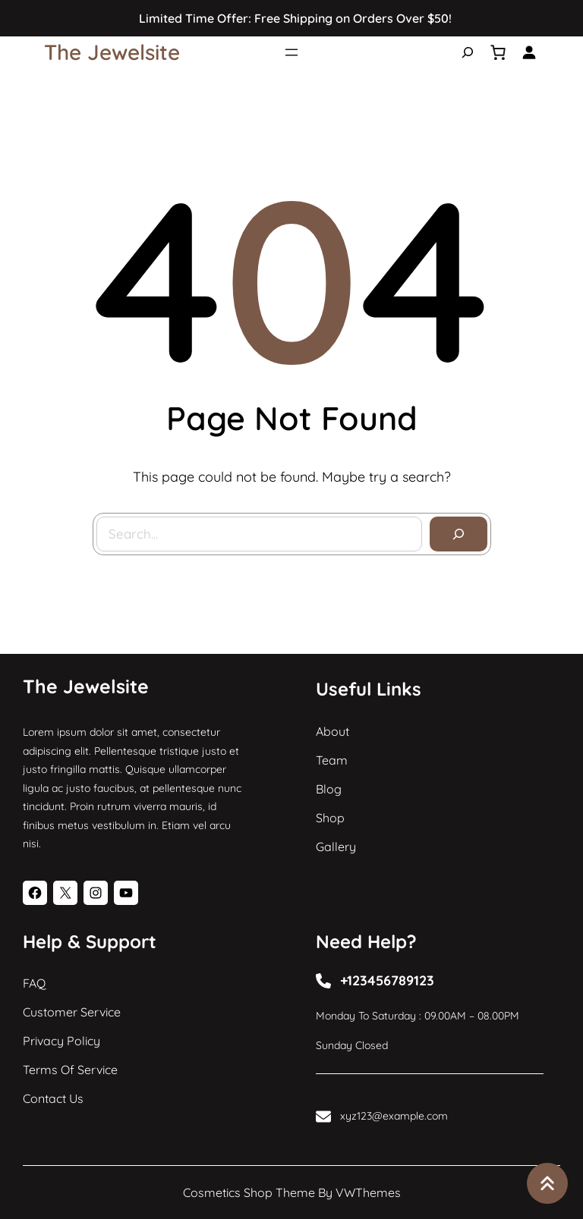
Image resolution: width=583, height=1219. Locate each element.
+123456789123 (387, 980)
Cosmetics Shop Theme (249, 1192)
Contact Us (53, 1098)
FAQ (34, 983)
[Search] (458, 534)
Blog (329, 788)
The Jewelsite (112, 52)
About (332, 731)
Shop (330, 817)
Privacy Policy (61, 1040)
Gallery (336, 846)
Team (332, 760)
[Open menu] (291, 52)
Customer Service (72, 1011)
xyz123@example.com (394, 1116)
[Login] (528, 52)
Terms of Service (70, 1069)
